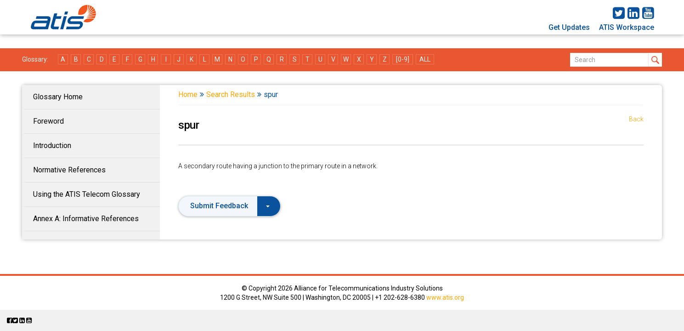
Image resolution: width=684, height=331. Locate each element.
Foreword (48, 121)
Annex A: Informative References (86, 218)
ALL (424, 59)
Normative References (69, 170)
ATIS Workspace (626, 27)
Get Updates (569, 27)
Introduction (52, 145)
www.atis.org (445, 297)
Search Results (230, 94)
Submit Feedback (230, 205)
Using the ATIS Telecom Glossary (86, 194)
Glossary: (35, 59)
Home (188, 94)
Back (636, 119)
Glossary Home (58, 96)
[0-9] (402, 59)
